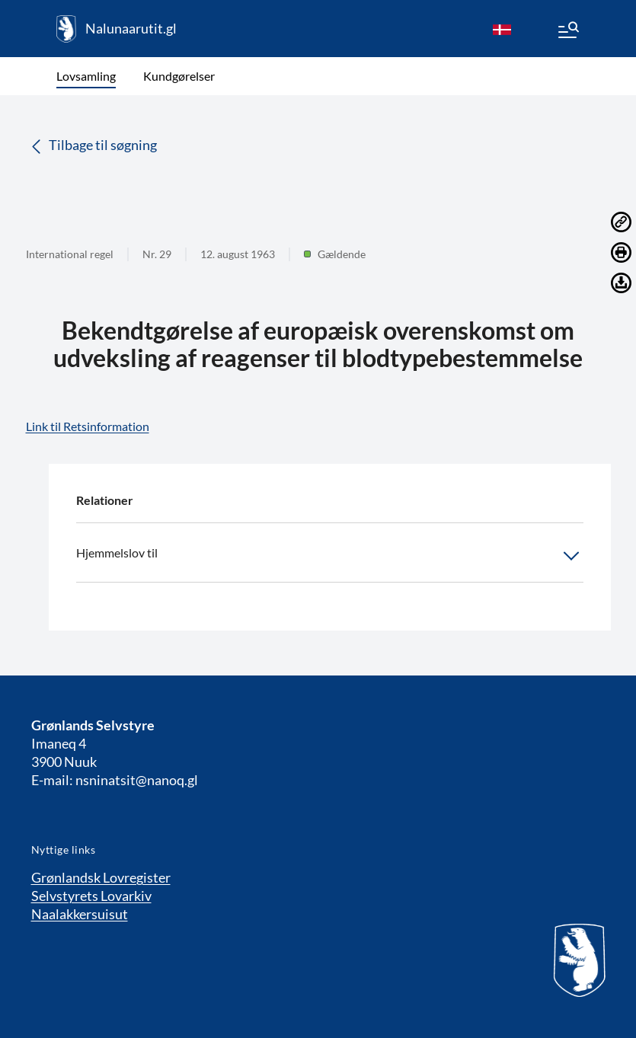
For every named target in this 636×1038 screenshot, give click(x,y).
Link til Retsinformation (87, 426)
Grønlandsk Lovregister (101, 877)
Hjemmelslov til (329, 556)
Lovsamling (86, 76)
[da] (502, 29)
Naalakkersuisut (79, 913)
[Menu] (567, 32)
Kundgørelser (179, 76)
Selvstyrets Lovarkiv (91, 895)
